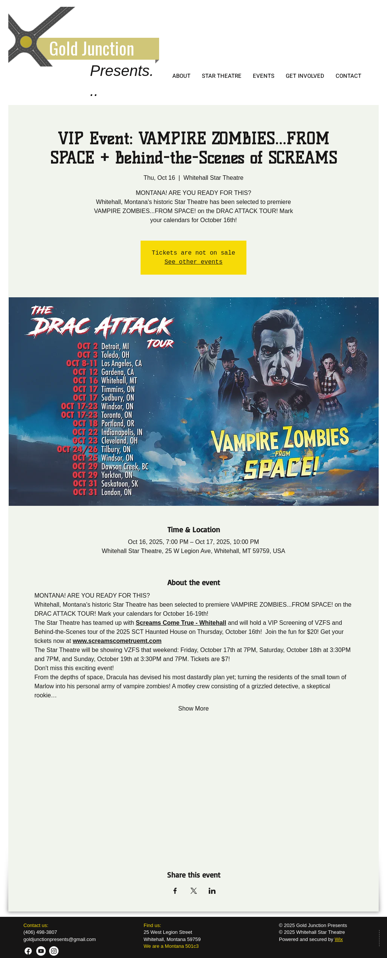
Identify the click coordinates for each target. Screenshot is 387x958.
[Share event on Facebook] (175, 891)
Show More (193, 708)
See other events (193, 262)
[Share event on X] (193, 891)
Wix (338, 939)
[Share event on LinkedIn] (212, 891)
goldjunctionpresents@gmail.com (59, 939)
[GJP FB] (28, 951)
